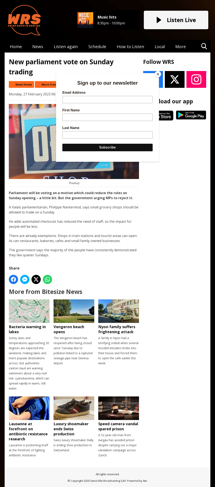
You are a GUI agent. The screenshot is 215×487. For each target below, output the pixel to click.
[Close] (158, 74)
